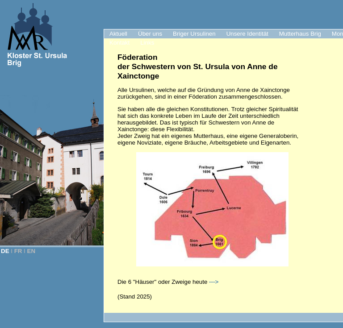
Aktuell (118, 33)
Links (147, 42)
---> (213, 281)
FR (18, 251)
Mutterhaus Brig (300, 33)
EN (31, 251)
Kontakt (119, 42)
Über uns (150, 33)
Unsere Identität (247, 33)
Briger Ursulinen (194, 33)
